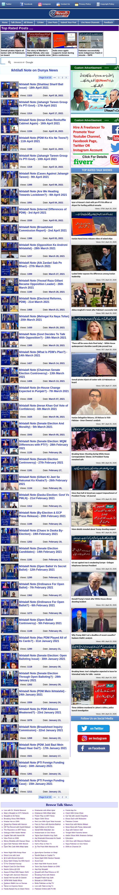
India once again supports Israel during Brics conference (65, 44)
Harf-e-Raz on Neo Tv (43, 844)
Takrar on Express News (13, 886)
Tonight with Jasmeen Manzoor (16, 875)
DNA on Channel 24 (73, 847)
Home (5, 22)
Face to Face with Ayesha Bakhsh (48, 824)
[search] (55, 62)
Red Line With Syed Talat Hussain (48, 821)
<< (54, 77)
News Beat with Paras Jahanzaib (78, 827)
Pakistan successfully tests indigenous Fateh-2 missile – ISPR (91, 44)
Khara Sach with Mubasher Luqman (76, 819)
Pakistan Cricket (72, 821)
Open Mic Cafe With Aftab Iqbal (16, 847)
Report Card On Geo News (14, 866)
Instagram (46, 4)
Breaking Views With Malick (14, 819)
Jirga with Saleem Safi (74, 830)
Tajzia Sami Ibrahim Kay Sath (46, 835)
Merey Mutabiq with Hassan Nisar (17, 841)
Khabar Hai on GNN (11, 821)
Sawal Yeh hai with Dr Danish (15, 878)
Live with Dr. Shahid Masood (15, 810)
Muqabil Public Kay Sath (44, 878)
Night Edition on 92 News (44, 827)
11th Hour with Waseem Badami (78, 841)
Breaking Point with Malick (45, 875)
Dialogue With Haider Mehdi (14, 833)
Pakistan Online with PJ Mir (45, 889)
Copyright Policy (107, 4)
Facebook (28, 4)
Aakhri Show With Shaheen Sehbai (79, 835)
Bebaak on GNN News (43, 880)
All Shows (28, 22)
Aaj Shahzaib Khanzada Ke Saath (48, 838)
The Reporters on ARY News (15, 830)
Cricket (40, 22)
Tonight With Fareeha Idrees (76, 833)
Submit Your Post (68, 22)
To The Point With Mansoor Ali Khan (46, 847)
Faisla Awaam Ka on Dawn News (16, 889)
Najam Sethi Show (42, 819)
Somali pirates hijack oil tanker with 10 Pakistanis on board (13, 44)
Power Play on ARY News (45, 816)
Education (69, 838)
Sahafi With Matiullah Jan (44, 830)
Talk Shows (16, 22)
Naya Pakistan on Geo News (77, 844)
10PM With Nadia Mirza (13, 880)
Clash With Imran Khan (74, 813)
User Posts (52, 22)
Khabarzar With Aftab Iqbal (45, 813)
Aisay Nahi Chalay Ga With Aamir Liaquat (17, 861)
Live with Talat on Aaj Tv (44, 886)
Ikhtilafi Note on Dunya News (34, 70)
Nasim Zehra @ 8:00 (12, 869)
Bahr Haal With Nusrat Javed (46, 864)
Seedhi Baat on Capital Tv (45, 855)
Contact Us (65, 4)
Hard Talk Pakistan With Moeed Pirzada (16, 844)
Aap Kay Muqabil (41, 869)
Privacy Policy (85, 4)
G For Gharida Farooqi (12, 864)
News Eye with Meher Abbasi (77, 824)
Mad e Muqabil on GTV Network (16, 813)
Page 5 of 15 (45, 77)
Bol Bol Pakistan (41, 841)
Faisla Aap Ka (71, 810)
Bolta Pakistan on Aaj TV (44, 883)
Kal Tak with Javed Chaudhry (77, 816)
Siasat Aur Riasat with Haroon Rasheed (15, 824)
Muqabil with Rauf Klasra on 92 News (47, 872)
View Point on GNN (11, 838)
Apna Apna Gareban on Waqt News (46, 853)
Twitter (8, 4)
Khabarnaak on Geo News (45, 833)
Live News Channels (90, 22)
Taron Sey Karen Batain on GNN (47, 866)
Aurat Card (39, 861)
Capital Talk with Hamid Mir (14, 835)
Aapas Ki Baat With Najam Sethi (16, 872)
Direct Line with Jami (12, 855)
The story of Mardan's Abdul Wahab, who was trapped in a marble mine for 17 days (39, 44)
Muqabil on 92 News (12, 816)
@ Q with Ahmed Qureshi (13, 858)
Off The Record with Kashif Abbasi (17, 827)
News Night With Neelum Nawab (47, 858)
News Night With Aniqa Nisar (15, 852)
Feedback (108, 22)
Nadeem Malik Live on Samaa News (15, 883)
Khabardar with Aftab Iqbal (45, 810)
